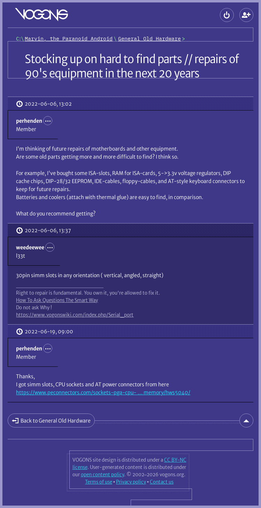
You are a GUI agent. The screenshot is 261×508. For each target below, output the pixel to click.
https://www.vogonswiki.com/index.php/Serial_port (74, 315)
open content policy (102, 474)
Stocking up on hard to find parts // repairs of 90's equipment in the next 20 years (132, 66)
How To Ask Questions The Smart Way (57, 300)
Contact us (162, 482)
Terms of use (98, 482)
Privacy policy (131, 482)
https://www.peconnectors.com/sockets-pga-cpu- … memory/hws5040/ (103, 392)
